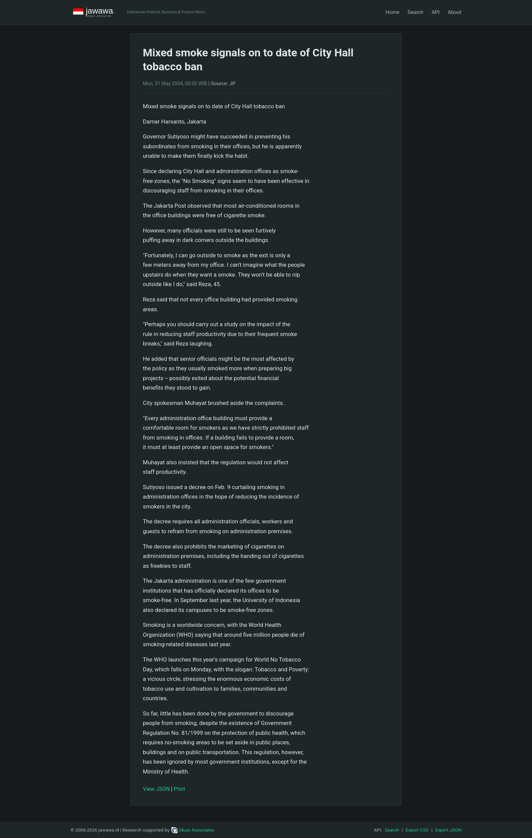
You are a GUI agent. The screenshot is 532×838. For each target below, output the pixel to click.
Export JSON (448, 830)
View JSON (156, 789)
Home (392, 12)
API (436, 12)
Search (415, 12)
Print (179, 789)
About (454, 12)
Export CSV (417, 830)
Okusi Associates (192, 830)
